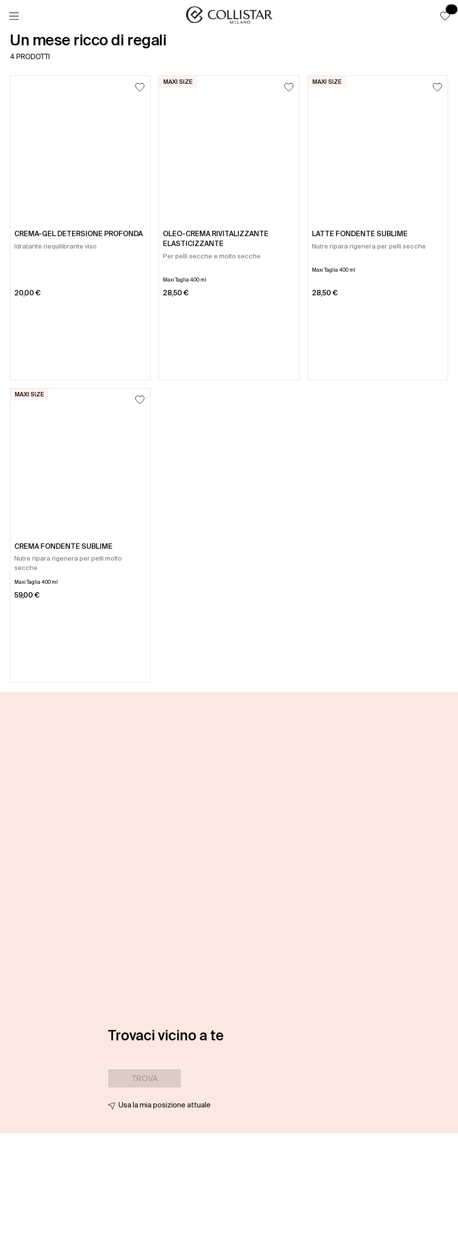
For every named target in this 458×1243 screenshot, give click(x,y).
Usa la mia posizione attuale (164, 1105)
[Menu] (14, 16)
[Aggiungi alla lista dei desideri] (140, 87)
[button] (445, 16)
